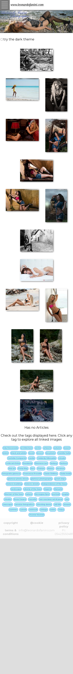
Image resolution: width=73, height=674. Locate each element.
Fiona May (23, 468)
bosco (40, 453)
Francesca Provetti (32, 474)
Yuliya (61, 510)
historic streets (32, 484)
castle (31, 458)
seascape (7, 504)
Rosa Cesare (20, 499)
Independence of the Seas (54, 484)
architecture (26, 448)
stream (67, 504)
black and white (18, 453)
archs (38, 448)
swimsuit (33, 510)
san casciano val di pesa (50, 499)
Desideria (27, 463)
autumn (57, 448)
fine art (12, 468)
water (52, 510)
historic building (14, 484)
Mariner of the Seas (14, 494)
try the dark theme (18, 39)
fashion (63, 463)
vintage (43, 510)
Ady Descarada (10, 448)
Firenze (40, 468)
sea (67, 499)
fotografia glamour (11, 474)
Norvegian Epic (42, 494)
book (31, 453)
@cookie (36, 522)
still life (57, 504)
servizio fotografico (24, 504)
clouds (62, 458)
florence (60, 468)
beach (67, 448)
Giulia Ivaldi (65, 474)
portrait (55, 494)
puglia (65, 494)
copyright (10, 522)
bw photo (50, 453)
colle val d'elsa (13, 463)
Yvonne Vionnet (36, 515)
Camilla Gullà (64, 453)
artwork (47, 448)
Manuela (58, 489)
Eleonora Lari (41, 463)
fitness (50, 468)
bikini (5, 453)
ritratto (7, 499)
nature (29, 494)
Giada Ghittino (50, 474)
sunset (23, 510)
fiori (32, 468)
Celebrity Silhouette (46, 458)
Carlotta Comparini (17, 458)
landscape (16, 489)
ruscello (32, 499)
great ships (60, 479)
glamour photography (41, 479)
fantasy (53, 463)
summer (13, 510)
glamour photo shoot (18, 479)
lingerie (47, 489)
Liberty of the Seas (32, 489)
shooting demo (44, 504)
